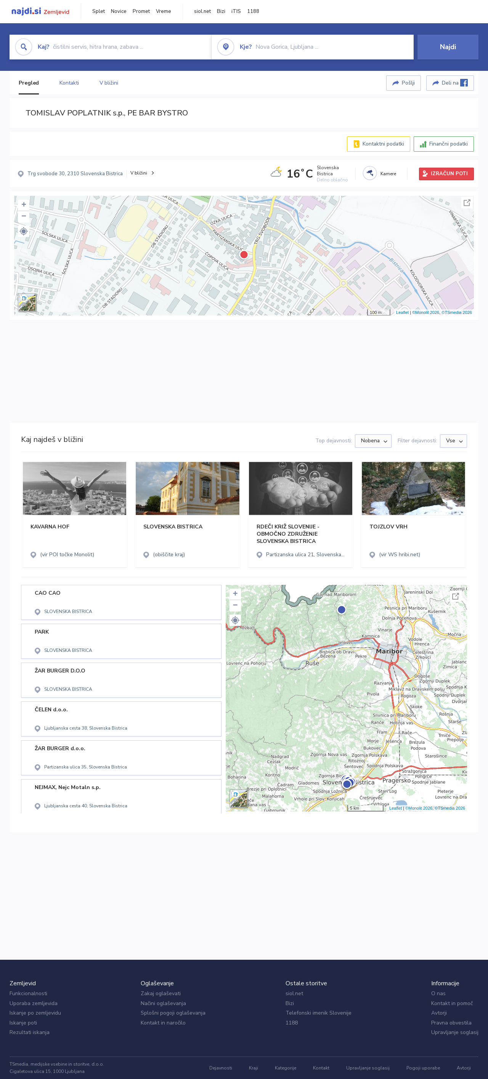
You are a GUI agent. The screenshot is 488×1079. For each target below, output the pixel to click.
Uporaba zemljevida (34, 1003)
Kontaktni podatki (383, 143)
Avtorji (439, 1013)
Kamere (388, 174)
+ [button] (23, 205)
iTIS (236, 11)
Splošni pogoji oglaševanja (173, 1013)
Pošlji (408, 82)
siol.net (202, 11)
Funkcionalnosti (28, 993)
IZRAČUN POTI (449, 173)
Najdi (448, 46)
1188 (253, 11)
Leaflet (402, 312)
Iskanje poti (23, 1022)
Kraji (253, 1068)
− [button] (23, 217)
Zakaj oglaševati (161, 993)
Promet (141, 11)
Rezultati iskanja (30, 1032)
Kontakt (321, 1068)
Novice (119, 11)
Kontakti (69, 82)
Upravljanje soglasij (454, 1032)
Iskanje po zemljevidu (35, 1013)
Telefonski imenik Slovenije (319, 1013)
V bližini (109, 82)
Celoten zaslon (467, 202)
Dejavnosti (220, 1068)
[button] (23, 231)
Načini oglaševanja (163, 1003)
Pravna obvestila (451, 1022)
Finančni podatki (448, 143)
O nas (438, 993)
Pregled (29, 82)
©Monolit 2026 (425, 312)
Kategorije (285, 1068)
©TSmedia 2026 (456, 312)
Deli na (455, 82)
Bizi (221, 11)
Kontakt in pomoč (452, 1003)
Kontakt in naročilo (163, 1022)
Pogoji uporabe (423, 1068)
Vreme (163, 11)
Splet (98, 11)
